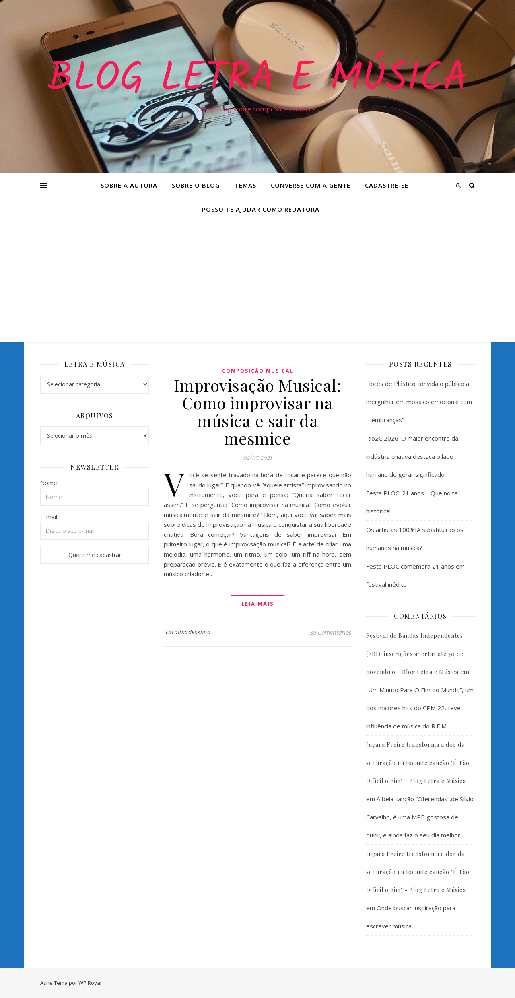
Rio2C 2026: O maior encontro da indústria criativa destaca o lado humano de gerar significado (412, 456)
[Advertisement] (257, 281)
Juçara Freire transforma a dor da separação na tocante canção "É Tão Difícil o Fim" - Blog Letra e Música (418, 763)
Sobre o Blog (196, 185)
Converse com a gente (310, 185)
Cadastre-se (386, 185)
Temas (245, 185)
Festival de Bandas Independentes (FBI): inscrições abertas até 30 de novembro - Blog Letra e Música (415, 654)
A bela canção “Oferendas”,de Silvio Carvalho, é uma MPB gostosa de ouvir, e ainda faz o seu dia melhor (420, 817)
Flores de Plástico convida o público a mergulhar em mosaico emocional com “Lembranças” (419, 401)
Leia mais (257, 603)
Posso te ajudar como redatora (260, 209)
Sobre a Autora (129, 185)
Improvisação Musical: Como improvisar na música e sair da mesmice (258, 411)
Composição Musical (257, 370)
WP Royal (89, 982)
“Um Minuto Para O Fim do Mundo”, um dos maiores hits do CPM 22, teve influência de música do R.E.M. (420, 708)
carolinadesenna (188, 632)
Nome (48, 482)
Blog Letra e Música (257, 79)
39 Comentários (330, 632)
